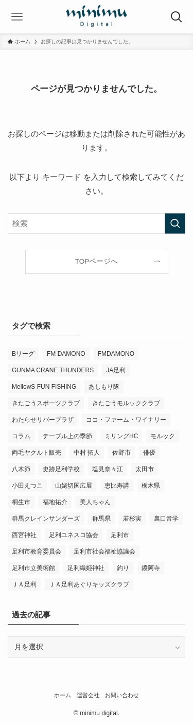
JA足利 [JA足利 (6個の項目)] (116, 370)
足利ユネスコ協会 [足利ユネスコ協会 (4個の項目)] (73, 535)
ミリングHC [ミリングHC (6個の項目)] (121, 436)
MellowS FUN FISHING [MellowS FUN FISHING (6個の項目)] (44, 386)
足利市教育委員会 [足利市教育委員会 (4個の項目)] (36, 551)
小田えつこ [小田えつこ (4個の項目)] (27, 485)
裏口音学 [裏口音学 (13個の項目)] (166, 518)
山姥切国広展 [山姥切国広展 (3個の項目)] (73, 485)
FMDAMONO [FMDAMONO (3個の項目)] (116, 353)
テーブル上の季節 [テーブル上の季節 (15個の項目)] (67, 436)
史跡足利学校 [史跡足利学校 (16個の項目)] (61, 469)
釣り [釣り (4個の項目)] (123, 568)
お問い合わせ (122, 695)
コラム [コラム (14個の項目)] (21, 436)
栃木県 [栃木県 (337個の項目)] (151, 485)
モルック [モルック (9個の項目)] (162, 436)
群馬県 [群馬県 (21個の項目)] (101, 518)
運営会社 (88, 695)
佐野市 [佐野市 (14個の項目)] (121, 452)
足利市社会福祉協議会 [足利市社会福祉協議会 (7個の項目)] (104, 551)
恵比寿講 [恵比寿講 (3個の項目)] (116, 485)
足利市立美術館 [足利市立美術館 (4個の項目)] (33, 568)
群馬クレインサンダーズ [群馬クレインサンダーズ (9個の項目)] (46, 518)
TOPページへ (96, 261)
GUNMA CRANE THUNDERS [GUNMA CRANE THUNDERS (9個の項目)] (53, 370)
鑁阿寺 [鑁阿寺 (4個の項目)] (151, 568)
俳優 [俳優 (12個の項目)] (149, 452)
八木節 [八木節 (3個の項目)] (21, 469)
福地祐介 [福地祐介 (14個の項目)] (55, 502)
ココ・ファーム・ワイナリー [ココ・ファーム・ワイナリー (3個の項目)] (126, 419)
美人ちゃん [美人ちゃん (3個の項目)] (95, 502)
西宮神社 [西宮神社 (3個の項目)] (24, 535)
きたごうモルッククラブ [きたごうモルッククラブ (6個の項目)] (126, 403)
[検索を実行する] (175, 223)
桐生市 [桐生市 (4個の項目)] (21, 502)
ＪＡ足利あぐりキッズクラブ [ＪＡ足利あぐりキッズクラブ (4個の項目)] (89, 584)
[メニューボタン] (16, 16)
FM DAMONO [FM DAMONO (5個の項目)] (66, 353)
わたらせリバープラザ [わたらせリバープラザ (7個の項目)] (43, 419)
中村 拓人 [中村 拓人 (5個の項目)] (87, 452)
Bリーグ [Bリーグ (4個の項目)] (23, 353)
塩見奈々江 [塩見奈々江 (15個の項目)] (107, 469)
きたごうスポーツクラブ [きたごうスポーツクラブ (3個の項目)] (46, 403)
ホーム (62, 695)
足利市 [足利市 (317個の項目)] (120, 535)
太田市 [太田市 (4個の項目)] (144, 469)
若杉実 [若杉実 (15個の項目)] (132, 518)
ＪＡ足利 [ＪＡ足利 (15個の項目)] (24, 584)
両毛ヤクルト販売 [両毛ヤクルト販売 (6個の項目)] (36, 452)
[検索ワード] (96, 223)
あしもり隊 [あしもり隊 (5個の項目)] (104, 386)
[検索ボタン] (176, 16)
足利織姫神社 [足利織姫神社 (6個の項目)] (85, 568)
